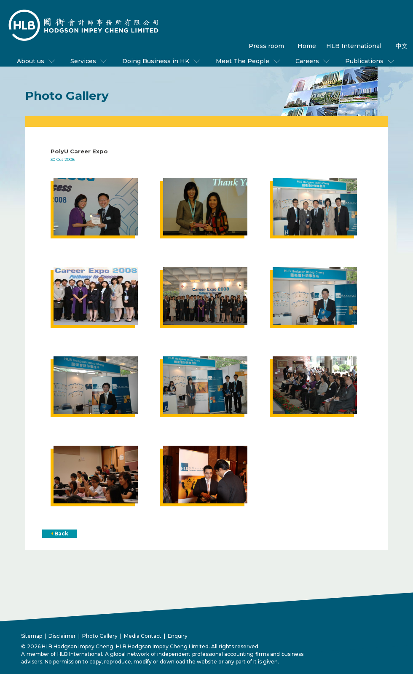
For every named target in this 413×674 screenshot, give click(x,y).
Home (307, 46)
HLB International (353, 46)
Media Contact (142, 636)
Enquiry (178, 636)
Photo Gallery (100, 636)
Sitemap (31, 636)
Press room (266, 46)
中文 (402, 46)
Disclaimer (62, 636)
